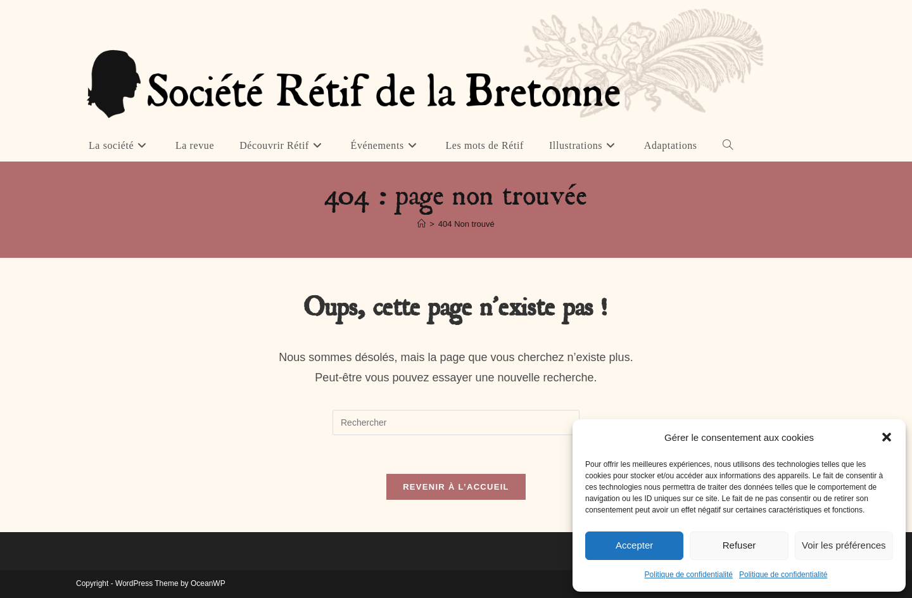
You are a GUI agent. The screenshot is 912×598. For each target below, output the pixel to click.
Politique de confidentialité (689, 574)
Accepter (634, 545)
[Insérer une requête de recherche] (456, 422)
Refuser (739, 545)
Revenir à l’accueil (456, 487)
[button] (886, 437)
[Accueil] (421, 224)
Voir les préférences (844, 545)
